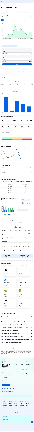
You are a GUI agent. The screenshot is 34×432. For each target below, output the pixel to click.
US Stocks (5, 4)
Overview (9, 4)
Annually (28, 199)
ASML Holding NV (27, 401)
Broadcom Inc (11, 401)
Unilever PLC (22, 407)
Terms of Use (28, 367)
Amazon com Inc (27, 399)
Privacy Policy (28, 364)
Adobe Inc (21, 403)
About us (17, 361)
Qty (3, 57)
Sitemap (27, 373)
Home (2, 4)
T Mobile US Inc (27, 403)
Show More (16, 412)
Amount (3, 51)
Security (22, 367)
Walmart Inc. (22, 405)
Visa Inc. (15, 405)
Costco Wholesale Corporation (22, 401)
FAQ (16, 364)
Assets (22, 364)
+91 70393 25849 (6, 380)
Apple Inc (4, 399)
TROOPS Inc (4, 246)
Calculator (23, 373)
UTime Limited (4, 241)
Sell (24, 45)
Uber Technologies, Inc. (16, 407)
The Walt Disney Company (27, 405)
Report (17, 373)
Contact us (28, 361)
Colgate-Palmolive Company (4, 410)
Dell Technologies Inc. (11, 410)
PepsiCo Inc (16, 403)
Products (22, 369)
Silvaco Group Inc (5, 243)
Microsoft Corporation (11, 399)
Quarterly (23, 199)
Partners (17, 367)
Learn (22, 361)
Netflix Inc (4, 403)
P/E (19, 91)
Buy (9, 45)
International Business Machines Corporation (5, 405)
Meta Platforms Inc (5, 401)
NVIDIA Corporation (16, 399)
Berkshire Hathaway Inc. (11, 405)
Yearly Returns (15, 91)
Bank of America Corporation (11, 407)
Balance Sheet (23, 203)
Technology (13, 4)
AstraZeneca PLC (11, 403)
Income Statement (29, 203)
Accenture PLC (27, 407)
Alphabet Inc (22, 399)
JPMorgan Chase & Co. (5, 407)
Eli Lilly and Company (16, 410)
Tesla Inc (15, 401)
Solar (17, 4)
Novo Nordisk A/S (22, 410)
